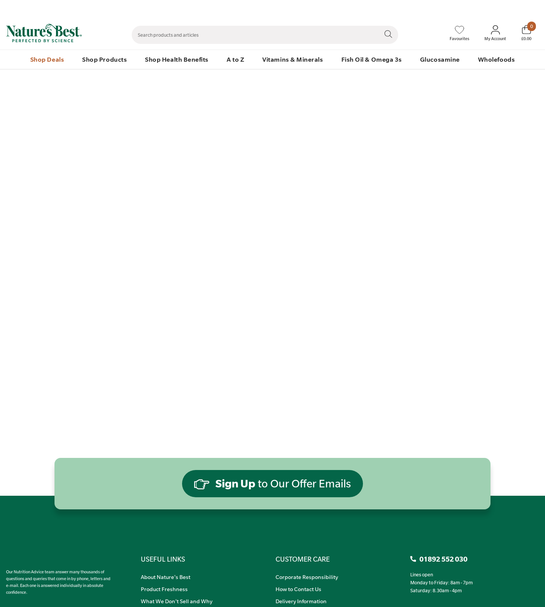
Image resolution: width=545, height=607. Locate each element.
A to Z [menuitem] (235, 59)
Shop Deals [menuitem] (47, 59)
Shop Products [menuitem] (104, 59)
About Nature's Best (165, 576)
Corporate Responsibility (307, 576)
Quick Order (493, 8)
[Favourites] (459, 33)
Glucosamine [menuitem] (440, 59)
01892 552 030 (531, 8)
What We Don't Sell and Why (176, 601)
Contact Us (385, 8)
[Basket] (526, 33)
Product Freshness (164, 588)
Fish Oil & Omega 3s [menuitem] (371, 59)
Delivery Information (301, 601)
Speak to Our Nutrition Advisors (438, 8)
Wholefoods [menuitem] (496, 59)
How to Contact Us (298, 588)
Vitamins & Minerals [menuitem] (292, 59)
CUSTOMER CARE (303, 559)
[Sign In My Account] (495, 33)
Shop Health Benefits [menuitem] (177, 59)
